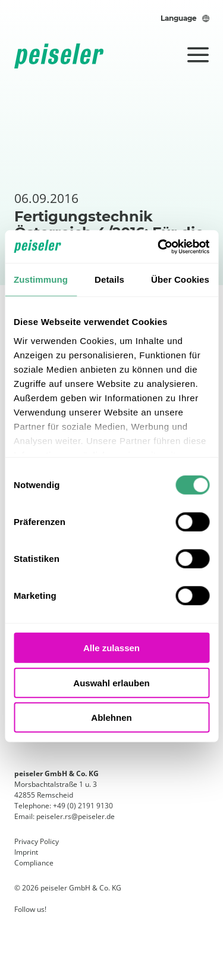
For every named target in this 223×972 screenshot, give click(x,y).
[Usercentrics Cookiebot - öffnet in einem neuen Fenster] (158, 246)
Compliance (34, 863)
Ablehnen (111, 717)
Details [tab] (109, 279)
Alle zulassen (111, 648)
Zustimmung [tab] (41, 279)
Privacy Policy (36, 841)
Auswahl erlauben (111, 682)
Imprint (26, 852)
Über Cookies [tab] (180, 279)
